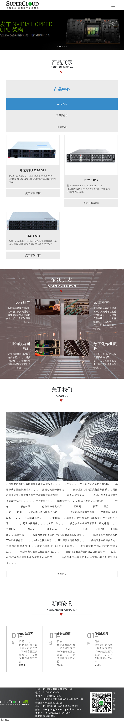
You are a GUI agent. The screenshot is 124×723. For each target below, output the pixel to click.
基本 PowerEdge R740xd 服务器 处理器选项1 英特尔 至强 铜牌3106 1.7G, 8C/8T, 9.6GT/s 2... (33, 244)
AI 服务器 (62, 105)
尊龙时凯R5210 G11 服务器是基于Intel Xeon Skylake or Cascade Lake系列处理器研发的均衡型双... (32, 180)
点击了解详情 (33, 194)
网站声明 (50, 718)
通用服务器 (62, 117)
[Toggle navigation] (113, 6)
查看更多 (62, 575)
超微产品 (62, 128)
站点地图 (4, 721)
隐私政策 (40, 718)
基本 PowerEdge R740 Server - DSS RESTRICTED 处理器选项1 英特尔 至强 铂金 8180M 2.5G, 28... (88, 190)
